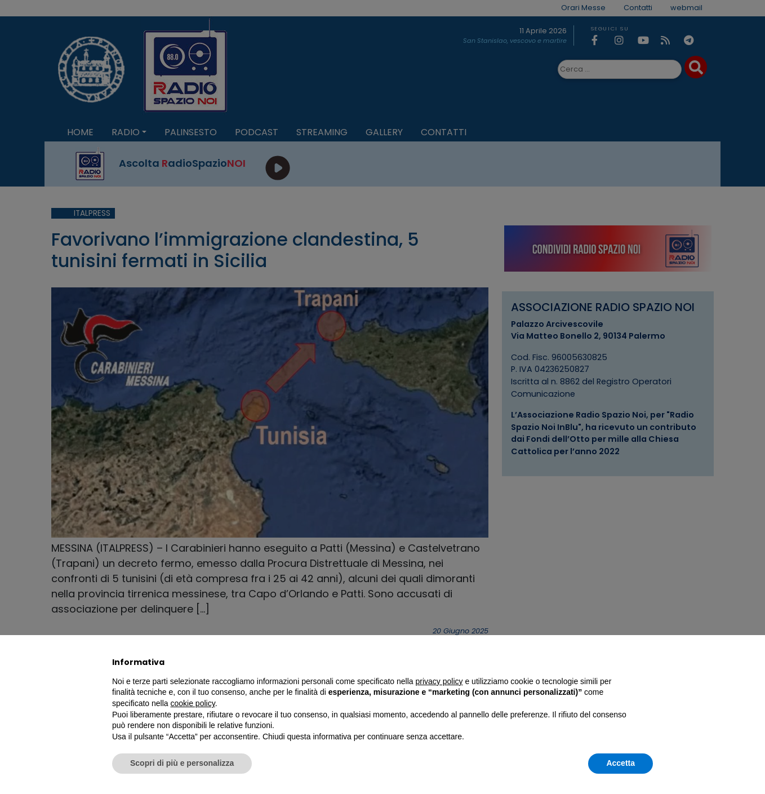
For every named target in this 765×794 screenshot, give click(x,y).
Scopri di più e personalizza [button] (182, 763)
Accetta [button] (620, 763)
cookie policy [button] (193, 703)
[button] (647, 662)
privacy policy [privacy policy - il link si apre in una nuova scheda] (439, 681)
